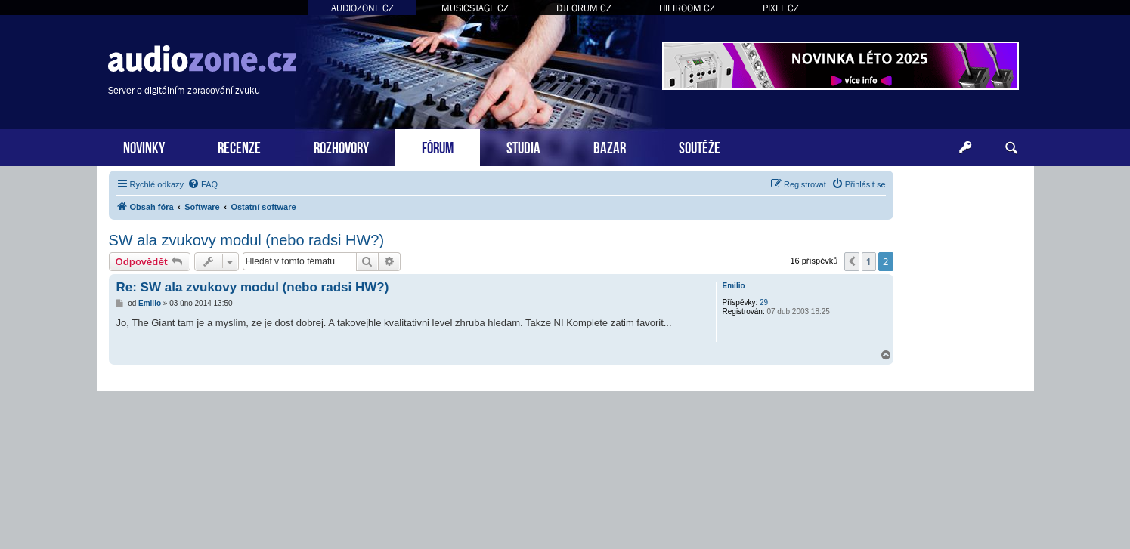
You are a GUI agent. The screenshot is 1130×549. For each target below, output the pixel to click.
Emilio (734, 286)
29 (764, 302)
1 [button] (868, 261)
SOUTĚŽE (699, 146)
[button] (851, 261)
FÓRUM (438, 146)
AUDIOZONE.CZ (362, 8)
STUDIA (523, 146)
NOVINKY (144, 146)
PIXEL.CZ (781, 8)
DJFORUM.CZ (583, 8)
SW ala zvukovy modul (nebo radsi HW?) (247, 240)
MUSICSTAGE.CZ (475, 8)
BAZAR (609, 146)
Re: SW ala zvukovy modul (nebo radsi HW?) (252, 287)
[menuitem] (202, 184)
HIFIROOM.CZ (687, 8)
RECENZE (239, 146)
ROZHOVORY (341, 146)
